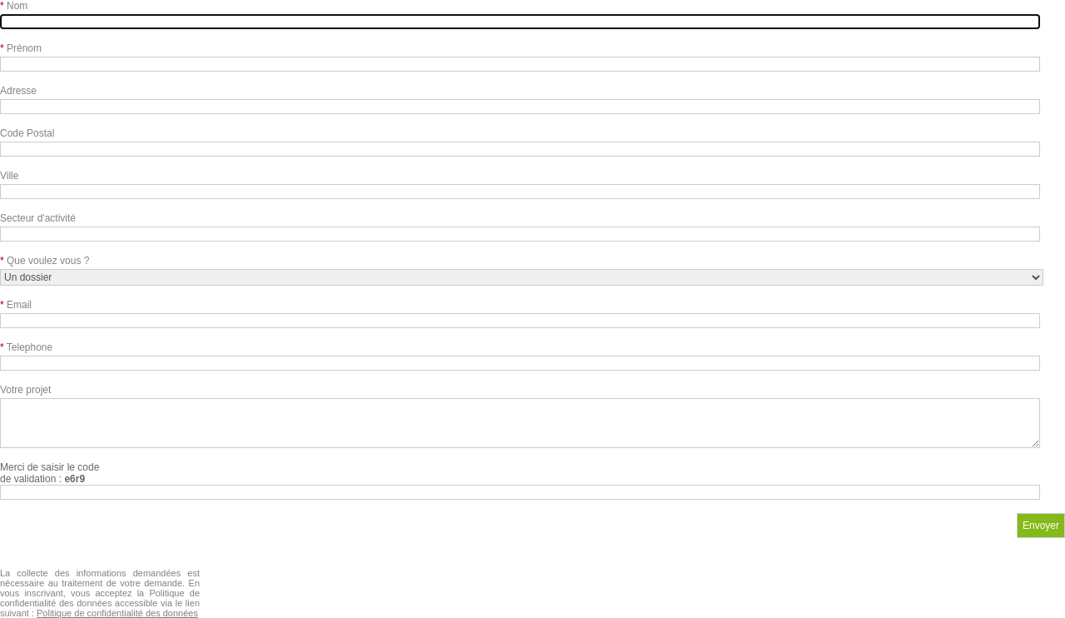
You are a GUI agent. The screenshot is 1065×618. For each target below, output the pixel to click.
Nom (13, 6)
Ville (9, 176)
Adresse (18, 91)
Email (16, 305)
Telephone (26, 347)
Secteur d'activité (38, 218)
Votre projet (25, 390)
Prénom (21, 48)
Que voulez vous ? (44, 261)
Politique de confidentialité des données (117, 613)
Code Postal (27, 133)
